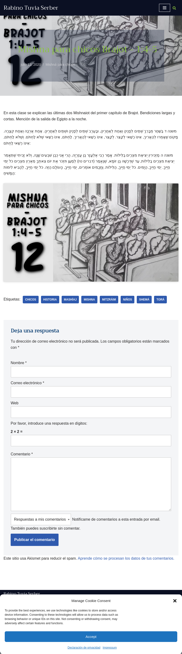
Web (14, 403)
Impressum (110, 647)
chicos (30, 299)
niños (127, 299)
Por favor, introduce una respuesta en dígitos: (49, 423)
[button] (175, 600)
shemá (144, 299)
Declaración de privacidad (84, 647)
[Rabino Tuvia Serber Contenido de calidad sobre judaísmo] (31, 7)
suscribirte (48, 529)
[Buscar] (174, 8)
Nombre (19, 363)
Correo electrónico (27, 383)
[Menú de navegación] (164, 8)
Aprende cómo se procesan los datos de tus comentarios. (126, 559)
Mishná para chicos (60, 64)
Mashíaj (70, 299)
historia (50, 299)
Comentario (22, 454)
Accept (91, 637)
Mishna (89, 299)
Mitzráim (109, 299)
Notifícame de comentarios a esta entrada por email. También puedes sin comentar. (85, 522)
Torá (161, 299)
